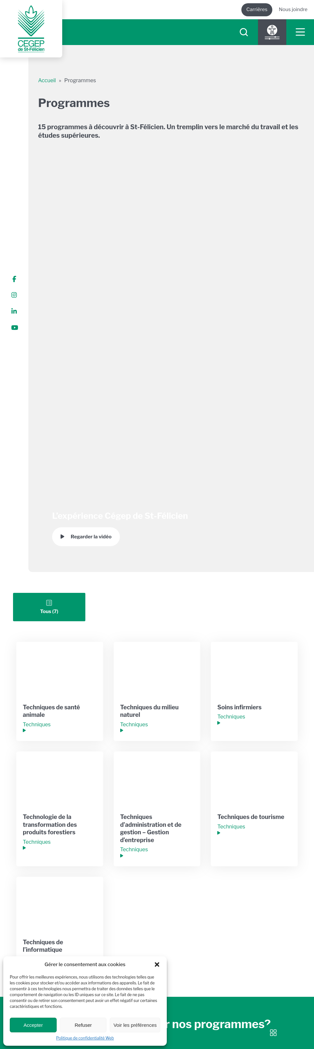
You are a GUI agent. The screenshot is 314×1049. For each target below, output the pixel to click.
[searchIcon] (244, 32)
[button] (157, 964)
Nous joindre (293, 9)
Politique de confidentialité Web (85, 1038)
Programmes (80, 80)
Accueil (47, 80)
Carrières (256, 9)
